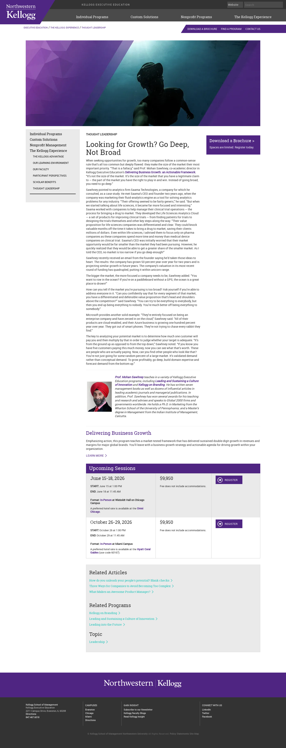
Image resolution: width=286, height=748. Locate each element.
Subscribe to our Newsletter (138, 709)
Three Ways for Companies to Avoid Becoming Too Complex (130, 586)
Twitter (205, 713)
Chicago (89, 713)
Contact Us (252, 28)
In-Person (106, 500)
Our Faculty (41, 169)
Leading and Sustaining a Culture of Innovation (121, 619)
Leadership (97, 642)
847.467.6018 (32, 717)
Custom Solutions (144, 17)
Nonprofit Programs (196, 17)
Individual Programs (92, 17)
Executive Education (36, 27)
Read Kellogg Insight (134, 716)
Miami (88, 716)
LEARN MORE (95, 455)
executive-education (32, 12)
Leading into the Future (105, 624)
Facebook (207, 716)
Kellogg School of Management (42, 704)
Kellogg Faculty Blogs (135, 713)
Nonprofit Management (48, 145)
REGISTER (231, 480)
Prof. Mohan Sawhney (129, 377)
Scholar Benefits (44, 182)
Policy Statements (179, 733)
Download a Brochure (202, 28)
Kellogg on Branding (151, 385)
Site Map (194, 733)
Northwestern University (168, 687)
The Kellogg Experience (253, 17)
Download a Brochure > (231, 140)
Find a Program (231, 28)
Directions (31, 713)
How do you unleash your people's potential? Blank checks (129, 580)
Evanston (90, 709)
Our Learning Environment (51, 162)
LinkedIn (206, 709)
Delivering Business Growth (118, 433)
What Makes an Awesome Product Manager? (119, 592)
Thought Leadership (93, 27)
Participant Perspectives (49, 175)
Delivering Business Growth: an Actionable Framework (160, 172)
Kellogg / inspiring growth (128, 687)
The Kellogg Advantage (48, 156)
